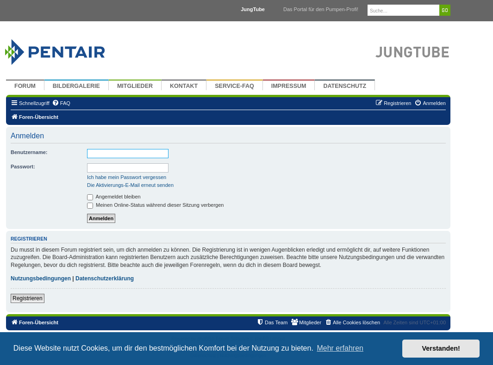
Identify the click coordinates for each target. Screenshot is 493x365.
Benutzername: (29, 152)
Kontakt (184, 86)
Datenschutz (344, 86)
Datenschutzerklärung (104, 278)
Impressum (288, 86)
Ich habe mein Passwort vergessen (126, 177)
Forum (25, 86)
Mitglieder (135, 86)
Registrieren (27, 298)
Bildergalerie (76, 86)
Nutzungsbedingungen (41, 278)
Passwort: (23, 166)
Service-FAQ (234, 86)
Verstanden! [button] (441, 348)
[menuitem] (61, 103)
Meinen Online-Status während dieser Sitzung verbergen (155, 205)
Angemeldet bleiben (114, 196)
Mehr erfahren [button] (340, 348)
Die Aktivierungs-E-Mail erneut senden (130, 185)
